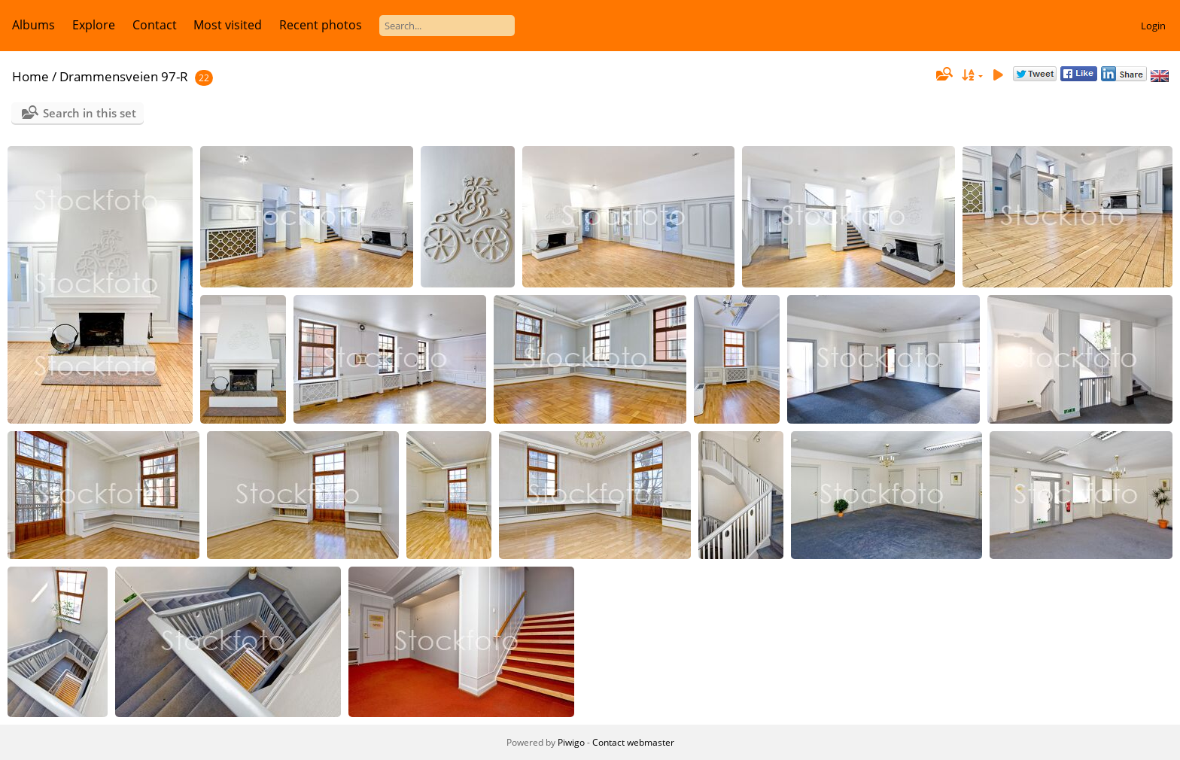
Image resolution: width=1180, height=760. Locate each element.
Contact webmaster (633, 742)
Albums (33, 25)
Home (30, 76)
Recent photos (320, 25)
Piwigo (571, 742)
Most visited (227, 25)
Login (1153, 25)
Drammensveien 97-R (123, 76)
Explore (93, 25)
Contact (154, 25)
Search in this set (89, 112)
